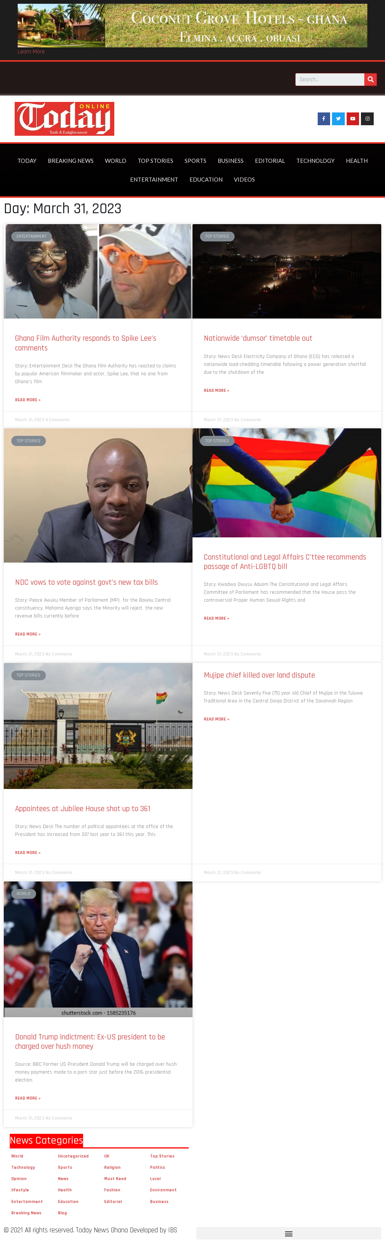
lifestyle (20, 1190)
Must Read (115, 1179)
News (63, 1179)
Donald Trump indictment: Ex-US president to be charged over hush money (90, 1041)
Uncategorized (73, 1156)
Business (231, 160)
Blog (62, 1213)
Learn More (31, 52)
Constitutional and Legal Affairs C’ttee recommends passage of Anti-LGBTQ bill (285, 562)
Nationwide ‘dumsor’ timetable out (258, 338)
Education (206, 179)
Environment (163, 1190)
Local (155, 1179)
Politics (157, 1167)
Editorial (270, 160)
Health (357, 160)
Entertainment (154, 179)
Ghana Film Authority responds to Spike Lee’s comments (85, 343)
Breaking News (71, 160)
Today (26, 160)
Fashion (112, 1190)
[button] (288, 1233)
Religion (112, 1167)
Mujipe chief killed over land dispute (261, 675)
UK (106, 1156)
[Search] (370, 79)
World (115, 160)
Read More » (28, 400)
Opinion (19, 1179)
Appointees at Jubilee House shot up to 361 (82, 809)
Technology (315, 160)
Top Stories (155, 160)
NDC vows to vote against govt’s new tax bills (86, 582)
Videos (244, 179)
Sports (195, 160)
